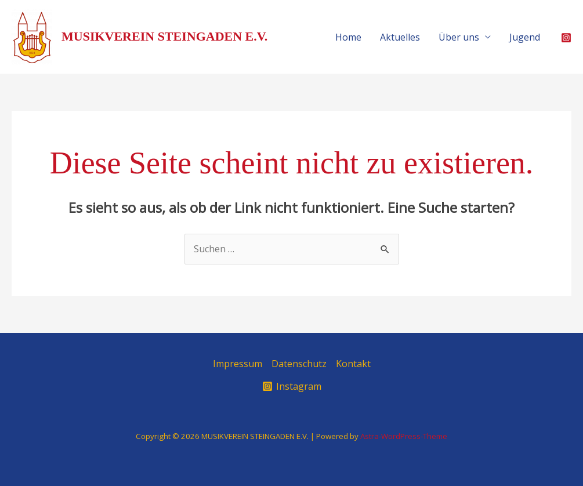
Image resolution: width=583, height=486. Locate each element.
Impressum (237, 363)
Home (348, 37)
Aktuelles (400, 37)
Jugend (524, 37)
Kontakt (353, 363)
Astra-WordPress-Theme (403, 436)
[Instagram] (566, 37)
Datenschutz (299, 363)
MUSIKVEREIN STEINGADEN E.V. (164, 36)
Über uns (459, 37)
